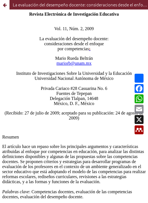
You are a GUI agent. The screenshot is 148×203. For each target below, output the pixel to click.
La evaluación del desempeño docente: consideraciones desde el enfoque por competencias (80, 5)
